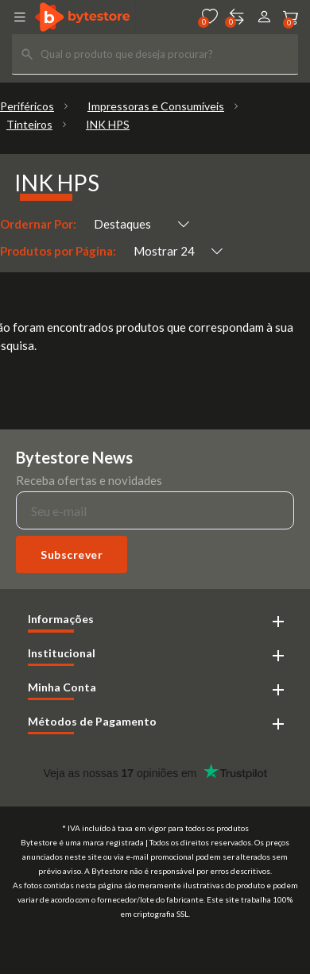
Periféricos (27, 106)
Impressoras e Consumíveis (155, 106)
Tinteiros (29, 124)
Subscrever (72, 554)
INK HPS (108, 124)
